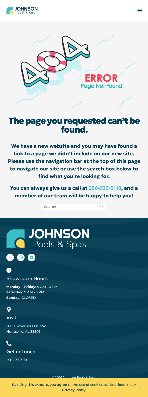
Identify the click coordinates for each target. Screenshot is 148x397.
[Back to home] (22, 10)
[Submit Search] (101, 207)
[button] (139, 10)
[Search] (74, 207)
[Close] (140, 387)
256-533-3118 (105, 188)
